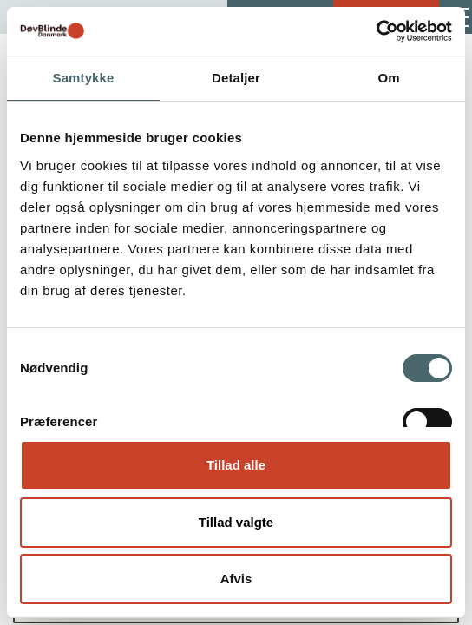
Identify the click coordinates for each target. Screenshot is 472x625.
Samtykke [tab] (84, 77)
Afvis (236, 578)
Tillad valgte (236, 522)
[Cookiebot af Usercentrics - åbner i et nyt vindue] (376, 31)
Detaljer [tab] (236, 77)
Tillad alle (236, 464)
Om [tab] (388, 77)
